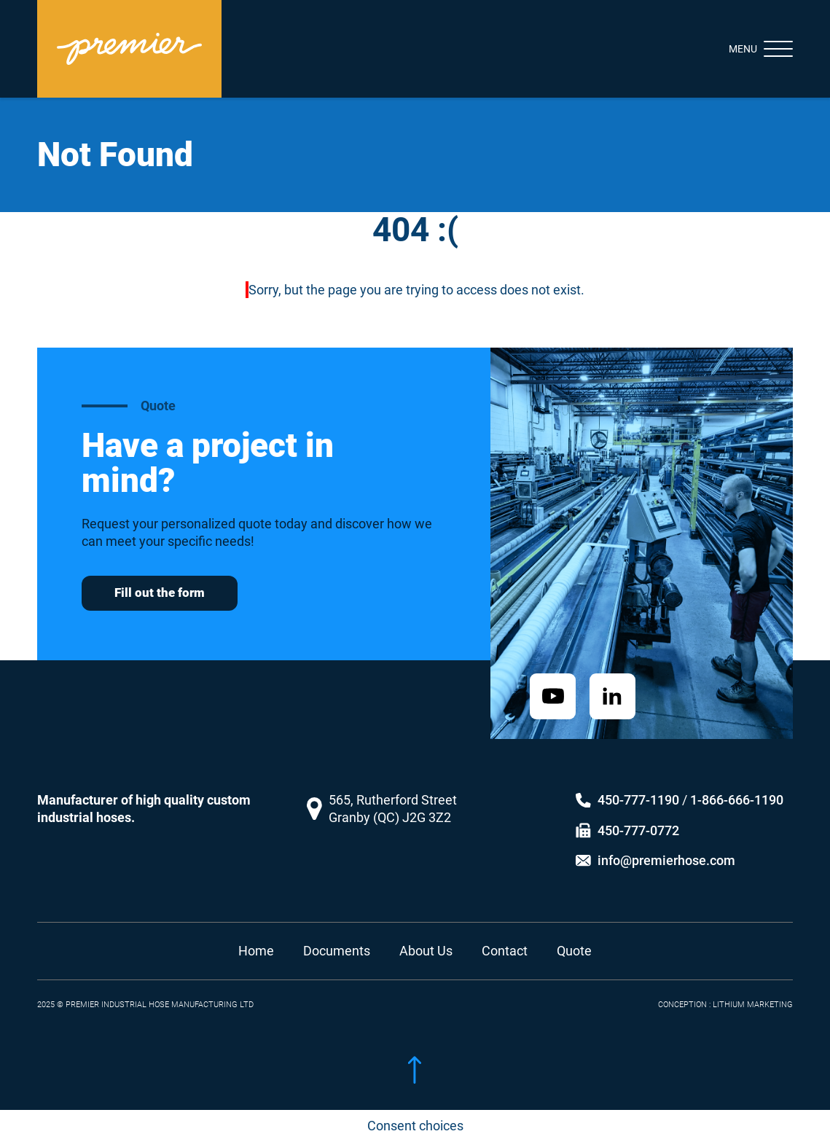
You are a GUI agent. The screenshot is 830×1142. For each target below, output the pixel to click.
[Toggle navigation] (747, 49)
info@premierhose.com (666, 847)
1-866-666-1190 (736, 786)
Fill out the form (159, 592)
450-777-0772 (638, 816)
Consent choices (415, 1125)
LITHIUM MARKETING (753, 991)
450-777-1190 (638, 786)
